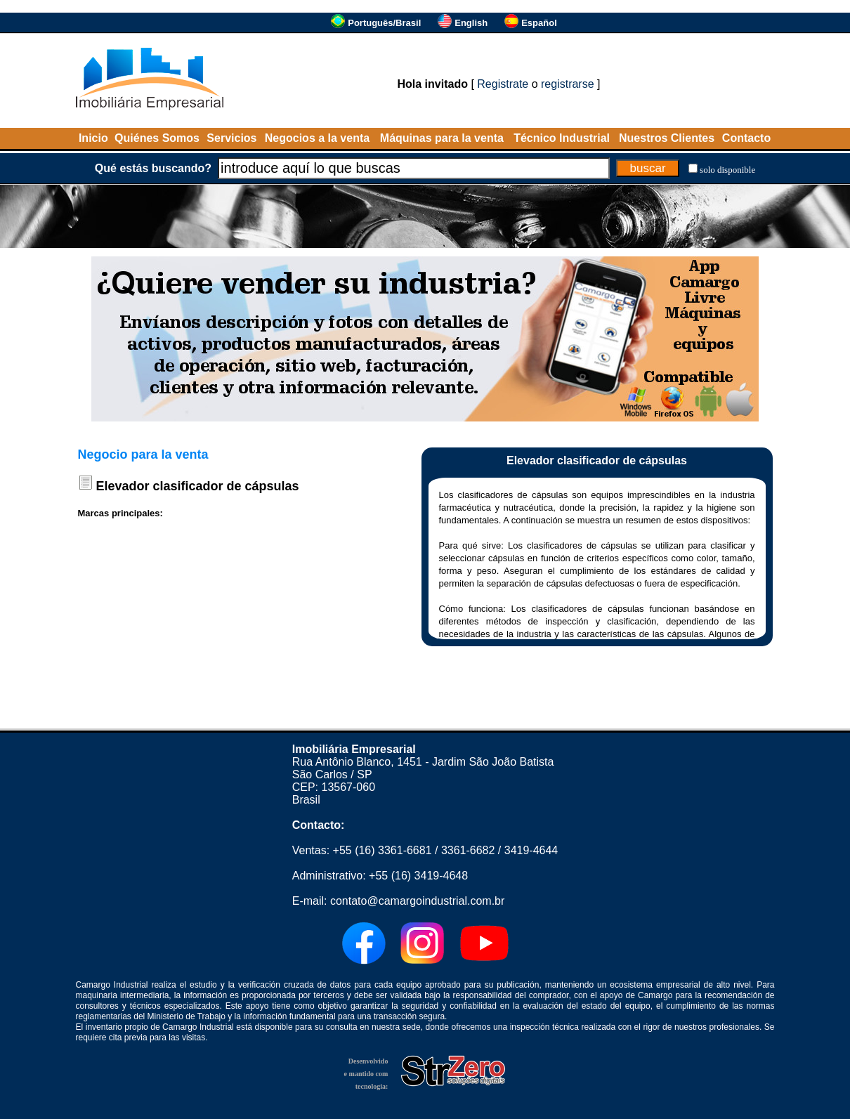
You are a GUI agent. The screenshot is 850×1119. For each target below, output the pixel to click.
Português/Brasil (384, 23)
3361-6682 (468, 850)
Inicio (93, 138)
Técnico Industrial (562, 138)
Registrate (502, 84)
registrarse (567, 84)
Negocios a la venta (317, 138)
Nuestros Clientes (666, 138)
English (471, 23)
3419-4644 (531, 850)
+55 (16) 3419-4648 (418, 876)
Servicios (231, 138)
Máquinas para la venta (442, 138)
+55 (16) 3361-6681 (382, 850)
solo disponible (727, 169)
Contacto (746, 138)
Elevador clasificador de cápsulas (197, 486)
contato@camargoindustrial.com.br (417, 901)
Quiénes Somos (157, 138)
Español (539, 23)
